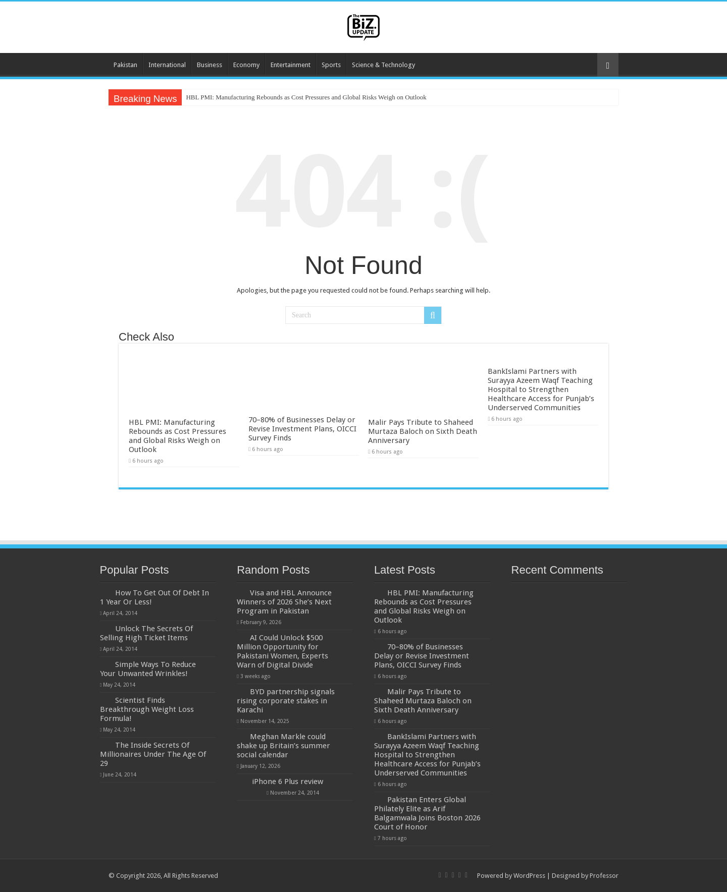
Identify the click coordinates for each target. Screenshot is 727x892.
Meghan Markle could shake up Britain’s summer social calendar (283, 745)
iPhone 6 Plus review (287, 781)
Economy (246, 65)
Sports (331, 65)
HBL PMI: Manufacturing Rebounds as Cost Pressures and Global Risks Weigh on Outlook (306, 97)
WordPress (529, 875)
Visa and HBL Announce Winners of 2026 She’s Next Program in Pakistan (284, 602)
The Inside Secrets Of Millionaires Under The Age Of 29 (153, 754)
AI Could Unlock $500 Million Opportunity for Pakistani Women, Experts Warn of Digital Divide (282, 651)
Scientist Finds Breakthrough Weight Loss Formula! (147, 709)
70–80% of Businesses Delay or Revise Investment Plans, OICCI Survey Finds (302, 428)
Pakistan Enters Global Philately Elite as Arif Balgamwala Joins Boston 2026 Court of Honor (427, 813)
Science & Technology (383, 65)
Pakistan (125, 65)
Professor (604, 875)
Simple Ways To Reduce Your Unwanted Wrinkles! (148, 669)
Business (209, 65)
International (167, 65)
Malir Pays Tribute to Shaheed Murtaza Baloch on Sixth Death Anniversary (422, 431)
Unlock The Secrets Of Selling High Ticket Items (146, 633)
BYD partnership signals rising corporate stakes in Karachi (286, 700)
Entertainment (290, 65)
